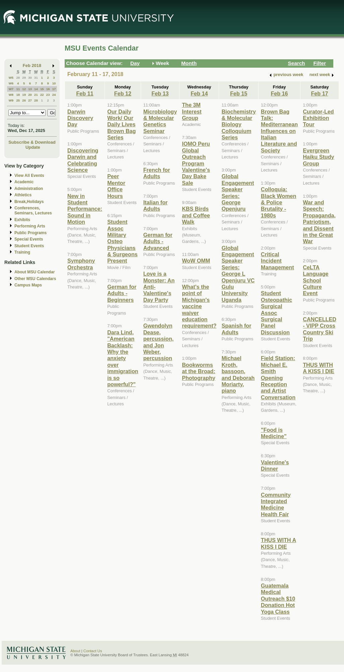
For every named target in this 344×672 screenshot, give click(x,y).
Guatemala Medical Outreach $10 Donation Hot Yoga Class (278, 599)
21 (36, 94)
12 (24, 89)
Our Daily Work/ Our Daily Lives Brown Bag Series (121, 125)
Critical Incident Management (277, 260)
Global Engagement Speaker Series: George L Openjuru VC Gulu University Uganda (238, 274)
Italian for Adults (155, 205)
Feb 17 (319, 93)
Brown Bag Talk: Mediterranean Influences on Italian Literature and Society (279, 131)
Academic (23, 182)
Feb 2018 (32, 65)
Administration (28, 188)
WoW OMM (196, 261)
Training (22, 252)
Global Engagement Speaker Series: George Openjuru (237, 192)
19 (24, 94)
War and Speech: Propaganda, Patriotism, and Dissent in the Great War (319, 221)
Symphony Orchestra (81, 264)
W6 (11, 83)
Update (32, 147)
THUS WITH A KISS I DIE (278, 543)
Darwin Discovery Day (80, 118)
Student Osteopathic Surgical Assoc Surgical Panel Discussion (276, 312)
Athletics (22, 195)
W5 (11, 77)
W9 (11, 100)
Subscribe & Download (32, 142)
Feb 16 (279, 93)
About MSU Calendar (34, 272)
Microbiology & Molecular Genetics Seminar (160, 121)
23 (48, 94)
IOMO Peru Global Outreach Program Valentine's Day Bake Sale (196, 163)
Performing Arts (29, 226)
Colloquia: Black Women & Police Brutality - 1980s (278, 202)
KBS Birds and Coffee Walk (196, 215)
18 (18, 94)
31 (36, 77)
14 (36, 89)
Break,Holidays (29, 201)
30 (30, 77)
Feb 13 (159, 93)
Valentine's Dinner (275, 465)
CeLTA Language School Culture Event (315, 280)
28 (18, 77)
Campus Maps (28, 285)
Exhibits (22, 219)
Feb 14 (199, 93)
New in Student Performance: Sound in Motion (84, 209)
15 (42, 89)
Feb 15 (238, 93)
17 (54, 89)
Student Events (29, 246)
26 (24, 100)
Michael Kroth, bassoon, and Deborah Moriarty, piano (238, 374)
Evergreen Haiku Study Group (318, 156)
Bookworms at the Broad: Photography (198, 371)
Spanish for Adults (236, 329)
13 (30, 89)
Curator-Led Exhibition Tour (318, 118)
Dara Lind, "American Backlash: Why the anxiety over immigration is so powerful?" (122, 358)
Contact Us (92, 651)
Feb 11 (84, 93)
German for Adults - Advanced (158, 241)
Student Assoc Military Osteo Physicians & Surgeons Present (122, 241)
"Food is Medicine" (274, 433)
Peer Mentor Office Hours (116, 186)
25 (18, 100)
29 (24, 77)
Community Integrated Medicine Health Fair (276, 504)
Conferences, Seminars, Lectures (33, 210)
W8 (11, 94)
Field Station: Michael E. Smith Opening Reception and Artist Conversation (278, 377)
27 (30, 100)
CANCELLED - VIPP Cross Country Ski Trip (319, 329)
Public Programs (30, 232)
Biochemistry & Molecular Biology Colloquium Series (238, 125)
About (75, 651)
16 (48, 89)
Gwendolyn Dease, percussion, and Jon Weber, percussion (158, 342)
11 (18, 89)
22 (42, 94)
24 (54, 94)
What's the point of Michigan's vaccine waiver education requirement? (199, 306)
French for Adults (156, 173)
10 (54, 83)
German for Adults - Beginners (121, 293)
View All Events (29, 175)
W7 (11, 89)
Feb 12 (122, 93)
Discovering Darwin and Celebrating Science (82, 160)
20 (30, 94)
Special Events (28, 239)
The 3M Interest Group (191, 111)
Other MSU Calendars (35, 278)
